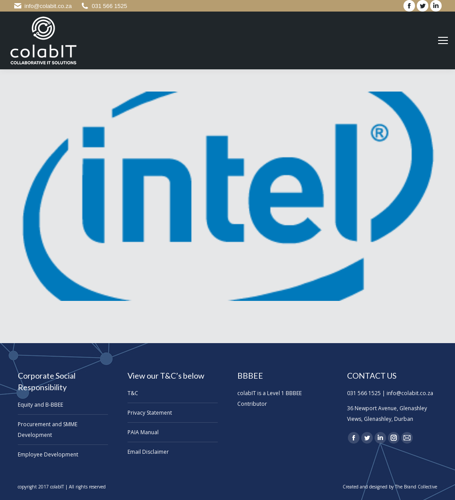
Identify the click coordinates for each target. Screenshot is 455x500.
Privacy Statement (150, 412)
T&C (133, 393)
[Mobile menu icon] (443, 40)
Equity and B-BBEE (40, 404)
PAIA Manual (143, 432)
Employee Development (48, 454)
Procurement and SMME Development (47, 429)
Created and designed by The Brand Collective (390, 487)
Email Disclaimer (148, 452)
